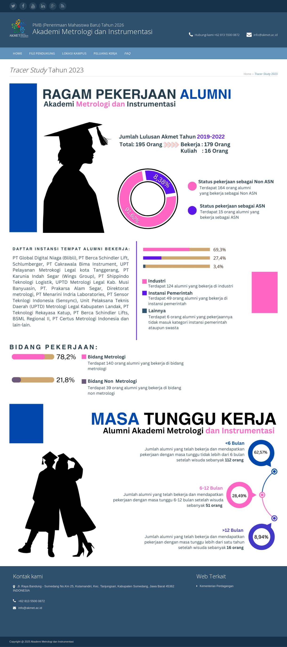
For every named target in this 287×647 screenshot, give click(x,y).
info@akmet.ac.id (266, 35)
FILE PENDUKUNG (42, 53)
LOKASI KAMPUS (74, 53)
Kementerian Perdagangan (214, 586)
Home (17, 53)
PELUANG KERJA (105, 53)
